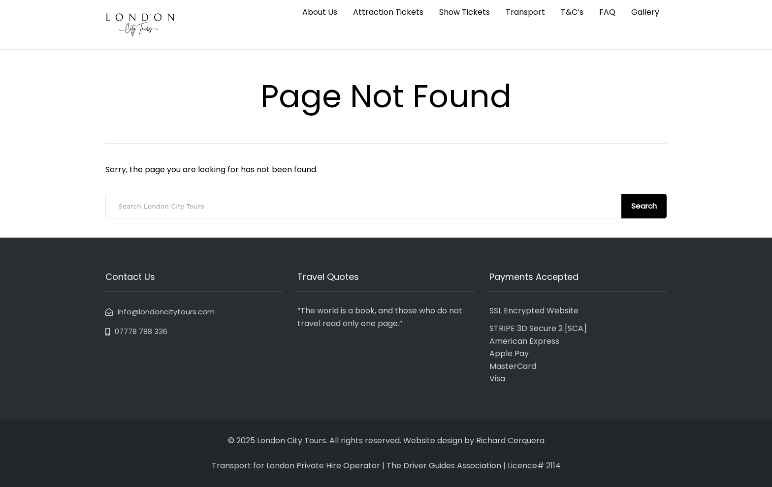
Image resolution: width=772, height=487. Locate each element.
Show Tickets (464, 12)
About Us (319, 12)
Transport (525, 12)
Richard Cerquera (510, 440)
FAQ (607, 12)
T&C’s (572, 12)
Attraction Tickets (388, 12)
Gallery (645, 12)
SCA (575, 328)
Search (644, 206)
